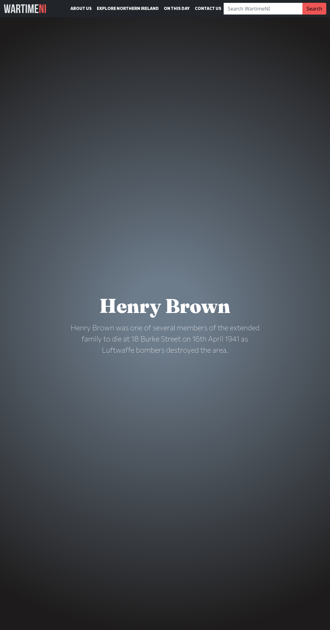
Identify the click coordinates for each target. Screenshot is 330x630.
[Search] (263, 9)
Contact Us (208, 8)
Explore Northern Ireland (128, 8)
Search (314, 8)
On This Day (177, 8)
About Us (81, 8)
